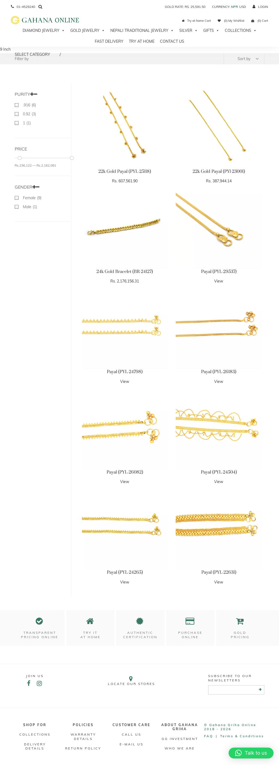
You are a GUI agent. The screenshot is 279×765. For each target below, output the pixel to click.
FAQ (208, 736)
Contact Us (172, 41)
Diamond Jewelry (44, 30)
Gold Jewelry (87, 30)
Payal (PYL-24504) (219, 472)
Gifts (211, 30)
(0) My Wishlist (231, 21)
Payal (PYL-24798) (124, 371)
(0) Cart (259, 21)
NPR (234, 7)
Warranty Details (83, 736)
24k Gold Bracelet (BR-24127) (124, 271)
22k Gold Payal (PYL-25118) (124, 171)
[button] (251, 753)
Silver (188, 30)
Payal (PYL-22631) (218, 572)
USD (242, 7)
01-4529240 (23, 7)
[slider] (19, 158)
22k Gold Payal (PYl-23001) (219, 171)
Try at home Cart (196, 21)
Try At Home (141, 41)
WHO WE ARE (180, 748)
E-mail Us (131, 744)
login (260, 7)
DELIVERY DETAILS (35, 746)
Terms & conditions (242, 736)
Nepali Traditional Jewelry (142, 30)
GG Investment (180, 739)
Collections (241, 30)
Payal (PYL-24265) (125, 572)
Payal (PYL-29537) (218, 271)
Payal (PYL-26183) (218, 371)
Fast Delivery (109, 41)
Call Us (131, 734)
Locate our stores (131, 681)
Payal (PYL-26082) (125, 472)
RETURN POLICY (83, 748)
